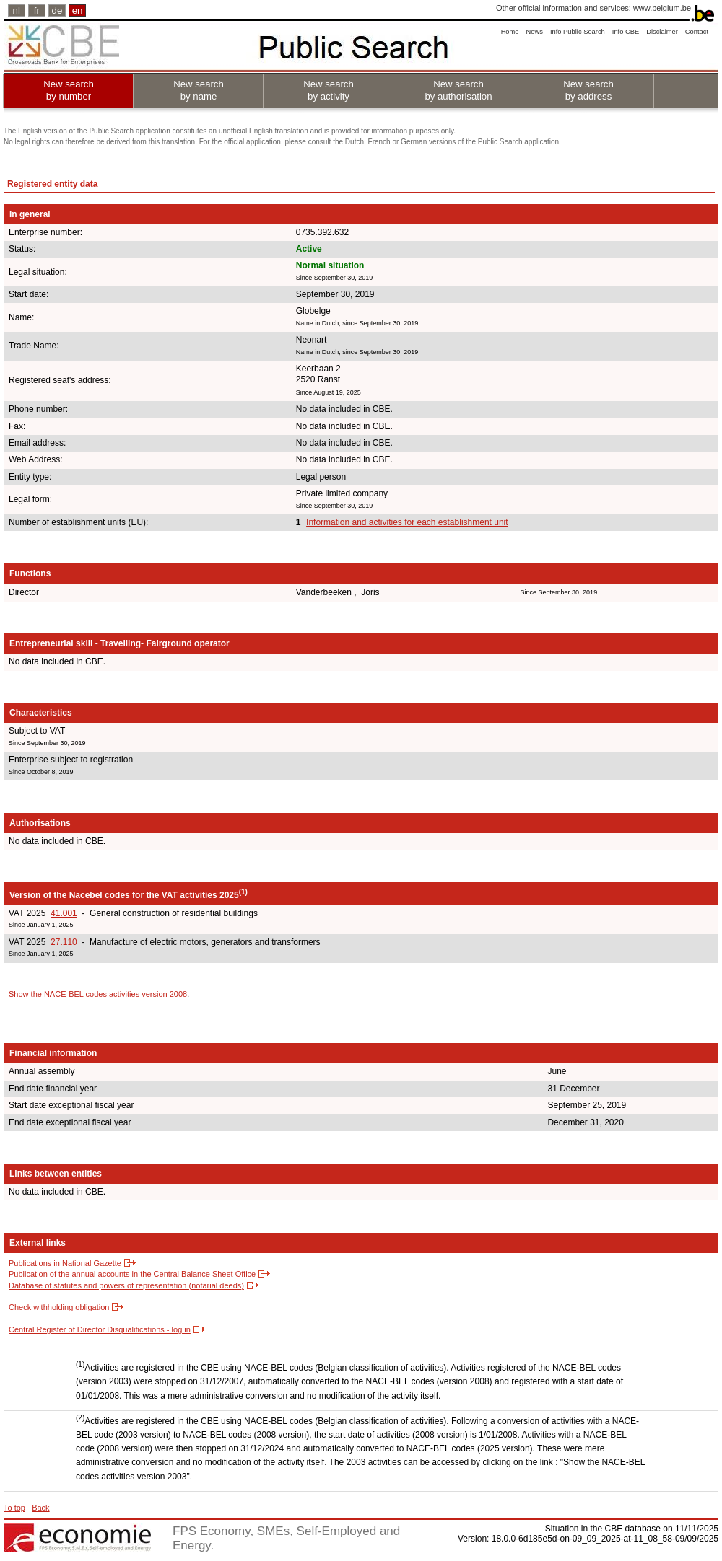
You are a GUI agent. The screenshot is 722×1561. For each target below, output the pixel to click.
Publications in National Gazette (65, 1263)
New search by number (68, 90)
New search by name (198, 90)
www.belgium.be (662, 8)
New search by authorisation (458, 90)
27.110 (64, 942)
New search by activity (328, 90)
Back (40, 1507)
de (57, 10)
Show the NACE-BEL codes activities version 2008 (98, 994)
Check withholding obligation (59, 1307)
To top (14, 1507)
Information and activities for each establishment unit (407, 522)
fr (37, 10)
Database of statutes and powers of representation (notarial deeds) (126, 1285)
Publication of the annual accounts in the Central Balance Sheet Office (132, 1274)
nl (16, 10)
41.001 (64, 913)
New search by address (588, 90)
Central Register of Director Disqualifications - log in (100, 1329)
